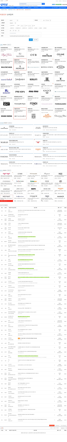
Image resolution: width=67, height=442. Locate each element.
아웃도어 (19, 261)
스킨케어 (26, 274)
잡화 (21, 313)
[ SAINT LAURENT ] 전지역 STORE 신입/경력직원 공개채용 (19, 74)
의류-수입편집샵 (20, 251)
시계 (27, 246)
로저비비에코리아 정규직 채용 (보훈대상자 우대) (6, 50)
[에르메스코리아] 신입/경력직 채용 (47, 110)
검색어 (2, 35)
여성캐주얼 (19, 287)
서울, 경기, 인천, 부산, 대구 (45, 88)
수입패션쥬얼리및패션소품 (21, 304)
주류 (20, 313)
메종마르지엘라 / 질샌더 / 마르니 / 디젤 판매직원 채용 (33, 50)
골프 (23, 220)
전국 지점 (2, 51)
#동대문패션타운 (22, 5)
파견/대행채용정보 (63, 425)
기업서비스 (43, 7)
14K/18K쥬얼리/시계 (21, 322)
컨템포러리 (22, 287)
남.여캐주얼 (19, 374)
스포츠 (21, 393)
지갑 (24, 317)
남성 (18, 282)
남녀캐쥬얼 (26, 357)
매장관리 (25, 261)
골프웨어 (19, 220)
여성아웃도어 (21, 282)
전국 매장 (42, 51)
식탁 (21, 339)
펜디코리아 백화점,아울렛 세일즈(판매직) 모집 (33, 98)
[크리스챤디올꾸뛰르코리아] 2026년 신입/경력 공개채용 (60, 111)
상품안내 (9, 44)
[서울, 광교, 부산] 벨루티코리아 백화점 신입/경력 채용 (33, 74)
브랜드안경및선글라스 (21, 379)
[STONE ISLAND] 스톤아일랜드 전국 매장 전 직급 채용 (46, 50)
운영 (28, 261)
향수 (20, 397)
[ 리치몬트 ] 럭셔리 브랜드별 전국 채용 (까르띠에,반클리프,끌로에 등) (33, 62)
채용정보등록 (63, 7)
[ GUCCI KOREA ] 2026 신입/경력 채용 (46, 86)
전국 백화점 (29, 51)
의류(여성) (19, 348)
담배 (18, 313)
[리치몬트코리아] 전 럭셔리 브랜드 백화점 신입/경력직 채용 (60, 86)
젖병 (23, 274)
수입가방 (26, 251)
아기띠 (23, 269)
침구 (20, 415)
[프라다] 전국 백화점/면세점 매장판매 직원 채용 (19, 86)
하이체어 (21, 269)
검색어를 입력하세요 (23, 3)
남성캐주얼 (27, 256)
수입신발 (29, 251)
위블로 (22, 246)
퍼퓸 (18, 397)
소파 (20, 339)
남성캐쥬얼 (19, 216)
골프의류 (19, 291)
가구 (18, 415)
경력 (18, 25)
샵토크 (24, 7)
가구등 (24, 233)
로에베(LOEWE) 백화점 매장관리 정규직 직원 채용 (33, 111)
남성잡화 (25, 384)
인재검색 (18, 7)
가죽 (22, 233)
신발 (21, 229)
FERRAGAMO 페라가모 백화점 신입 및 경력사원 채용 (60, 98)
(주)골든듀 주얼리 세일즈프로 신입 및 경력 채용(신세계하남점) (47, 98)
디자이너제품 (31, 357)
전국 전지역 (2, 75)
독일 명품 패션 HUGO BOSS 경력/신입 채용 (6, 111)
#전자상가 (31, 5)
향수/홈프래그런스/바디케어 (22, 326)
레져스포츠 (26, 282)
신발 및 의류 (19, 224)
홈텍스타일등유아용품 (28, 269)
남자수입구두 (20, 384)
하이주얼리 (22, 211)
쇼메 (18, 246)
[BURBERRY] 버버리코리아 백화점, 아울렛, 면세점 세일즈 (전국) (6, 86)
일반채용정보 (57, 425)
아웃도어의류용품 (34, 282)
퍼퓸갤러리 (19, 300)
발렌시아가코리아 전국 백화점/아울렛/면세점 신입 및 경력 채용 (6, 62)
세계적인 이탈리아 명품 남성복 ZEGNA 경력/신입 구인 (19, 98)
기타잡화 (19, 317)
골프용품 (22, 220)
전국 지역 (56, 112)
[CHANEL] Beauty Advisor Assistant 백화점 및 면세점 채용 (47, 74)
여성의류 (24, 251)
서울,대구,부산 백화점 (44, 112)
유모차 (19, 269)
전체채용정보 (52, 425)
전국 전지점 (43, 63)
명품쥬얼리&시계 (20, 335)
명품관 (45, 357)
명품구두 (23, 384)
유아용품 (33, 269)
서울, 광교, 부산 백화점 (31, 75)
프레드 (20, 246)
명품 (18, 211)
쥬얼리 (23, 317)
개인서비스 (36, 7)
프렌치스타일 (30, 256)
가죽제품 (21, 410)
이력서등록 (55, 7)
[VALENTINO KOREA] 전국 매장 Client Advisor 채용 (19, 50)
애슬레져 (23, 393)
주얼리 (20, 211)
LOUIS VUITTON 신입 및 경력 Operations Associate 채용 (59, 74)
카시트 (19, 274)
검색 (43, 4)
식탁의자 (21, 274)
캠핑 (23, 282)
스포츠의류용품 (30, 282)
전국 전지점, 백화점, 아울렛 (5, 63)
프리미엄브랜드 (37, 357)
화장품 (19, 410)
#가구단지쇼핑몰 (27, 5)
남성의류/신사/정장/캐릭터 (21, 256)
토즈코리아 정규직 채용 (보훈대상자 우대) (60, 62)
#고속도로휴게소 (35, 5)
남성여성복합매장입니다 (21, 242)
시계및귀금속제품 (20, 420)
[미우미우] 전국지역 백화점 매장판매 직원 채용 (33, 86)
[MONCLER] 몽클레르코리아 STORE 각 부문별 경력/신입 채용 (19, 62)
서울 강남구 (43, 75)
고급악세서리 (20, 233)
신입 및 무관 (12, 25)
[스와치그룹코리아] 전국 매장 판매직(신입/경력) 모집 (6, 74)
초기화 (35, 39)
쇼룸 (43, 357)
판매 (27, 261)
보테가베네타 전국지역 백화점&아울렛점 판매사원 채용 (46, 62)
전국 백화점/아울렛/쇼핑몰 (18, 63)
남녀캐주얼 (19, 229)
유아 (31, 269)
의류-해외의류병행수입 (21, 357)
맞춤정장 (19, 265)
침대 (18, 339)
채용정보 (4, 7)
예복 (21, 265)
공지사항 (5, 0)
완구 (24, 274)
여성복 (26, 317)
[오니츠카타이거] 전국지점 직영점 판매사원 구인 (6, 98)
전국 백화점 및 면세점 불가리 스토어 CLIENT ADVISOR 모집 (19, 111)
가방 (23, 229)
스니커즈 (41, 357)
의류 (23, 261)
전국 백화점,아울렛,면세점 (18, 75)
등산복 (21, 261)
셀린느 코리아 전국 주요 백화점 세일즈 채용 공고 (60, 50)
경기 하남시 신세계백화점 (45, 100)
